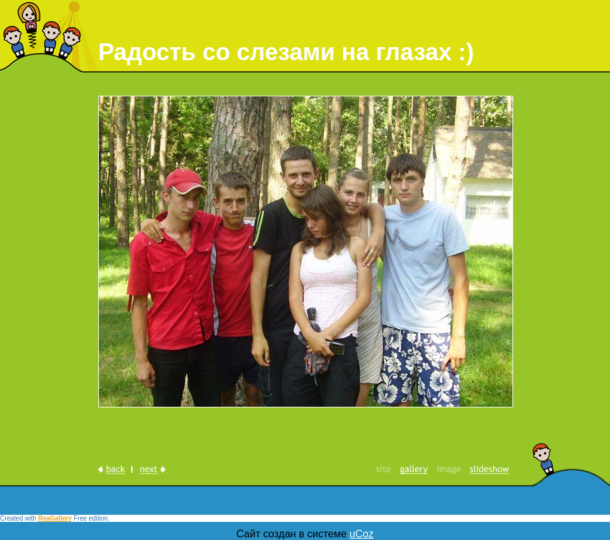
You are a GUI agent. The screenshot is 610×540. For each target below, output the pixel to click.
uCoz (361, 533)
